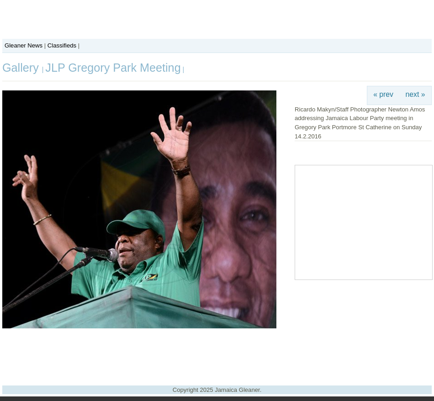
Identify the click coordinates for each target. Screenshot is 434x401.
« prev (383, 94)
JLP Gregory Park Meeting (112, 67)
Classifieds (62, 45)
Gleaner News (23, 45)
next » (415, 94)
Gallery (22, 67)
